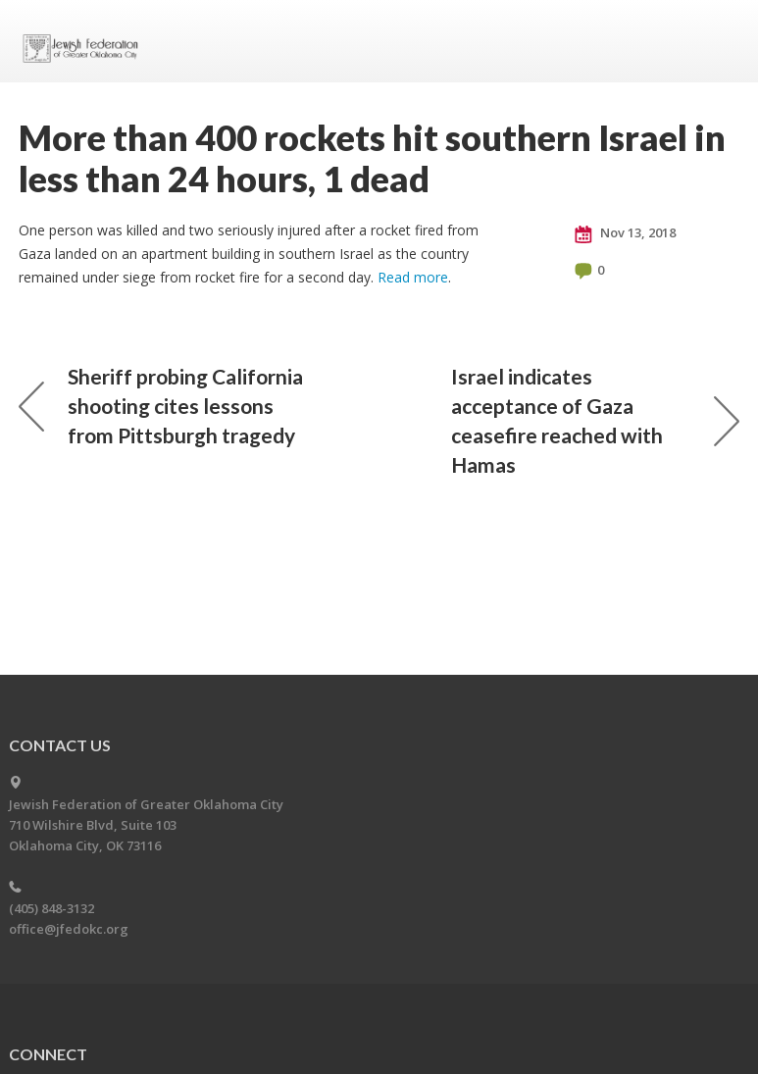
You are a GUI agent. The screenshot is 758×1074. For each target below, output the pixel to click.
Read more (413, 277)
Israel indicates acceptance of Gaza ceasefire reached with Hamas (595, 420)
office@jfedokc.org (68, 929)
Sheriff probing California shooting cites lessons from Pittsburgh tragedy (161, 405)
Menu (716, 41)
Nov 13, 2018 (625, 233)
